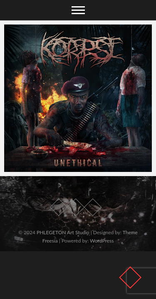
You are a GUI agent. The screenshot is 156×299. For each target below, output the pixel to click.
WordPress (102, 241)
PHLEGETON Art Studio (63, 232)
